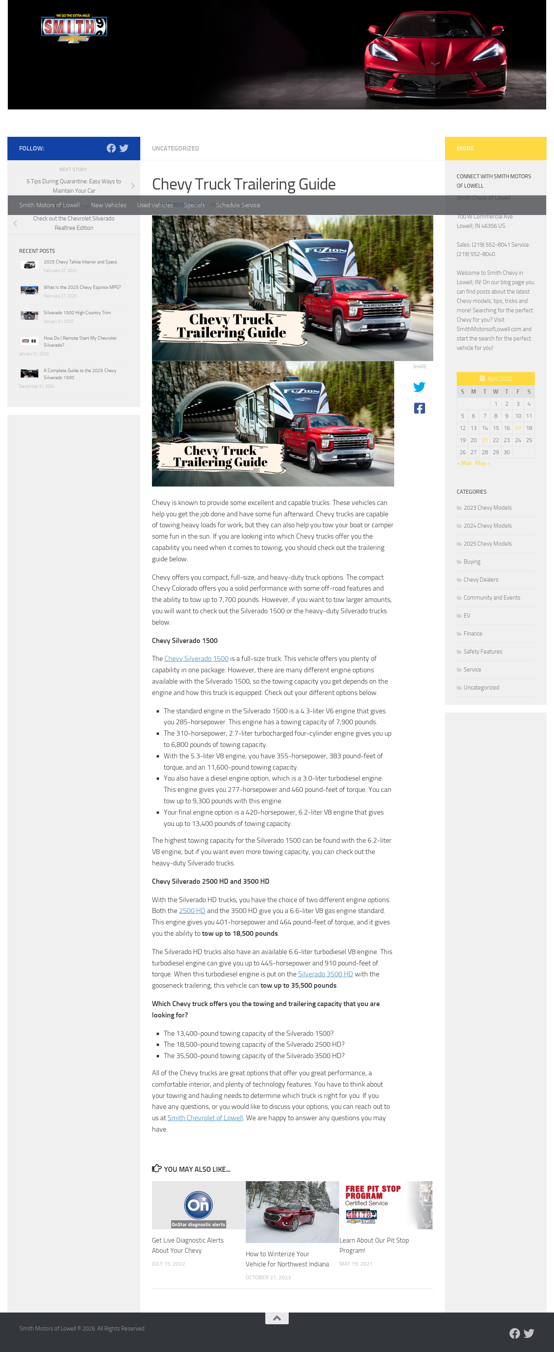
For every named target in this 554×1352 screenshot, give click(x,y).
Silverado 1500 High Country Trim (77, 312)
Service (472, 669)
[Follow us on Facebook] (111, 148)
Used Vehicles (155, 205)
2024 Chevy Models (488, 525)
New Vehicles (108, 205)
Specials (194, 205)
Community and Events (492, 597)
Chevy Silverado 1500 (196, 658)
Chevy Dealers (481, 579)
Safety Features (483, 651)
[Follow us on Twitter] (124, 148)
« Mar (464, 463)
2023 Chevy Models (488, 507)
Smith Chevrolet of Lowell (205, 1118)
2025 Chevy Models (488, 543)
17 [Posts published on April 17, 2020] (518, 428)
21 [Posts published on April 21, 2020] (485, 440)
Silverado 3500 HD (325, 974)
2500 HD (192, 910)
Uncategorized (175, 148)
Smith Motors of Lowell (49, 205)
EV (467, 615)
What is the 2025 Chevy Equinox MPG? (82, 287)
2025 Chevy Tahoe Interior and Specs (80, 262)
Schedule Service (238, 205)
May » (483, 463)
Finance (473, 633)
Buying (472, 561)
